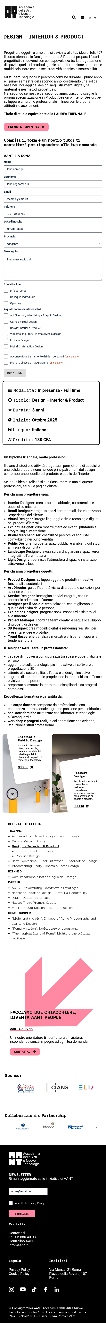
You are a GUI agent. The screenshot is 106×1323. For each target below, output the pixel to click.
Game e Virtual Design (23, 321)
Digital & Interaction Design (26, 346)
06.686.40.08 (25, 1234)
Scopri (26, 765)
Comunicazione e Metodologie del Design (44, 874)
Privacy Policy (19, 1267)
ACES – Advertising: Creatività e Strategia (45, 885)
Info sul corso (18, 290)
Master (14, 879)
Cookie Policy (19, 1271)
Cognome (10, 176)
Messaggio (11, 251)
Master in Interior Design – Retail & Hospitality (49, 890)
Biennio (15, 869)
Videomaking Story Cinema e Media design (35, 333)
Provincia (10, 236)
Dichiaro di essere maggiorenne (36, 363)
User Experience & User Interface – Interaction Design (54, 858)
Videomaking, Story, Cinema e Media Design (45, 863)
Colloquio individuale (22, 297)
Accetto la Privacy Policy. (30, 1200)
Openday (15, 303)
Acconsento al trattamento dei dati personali (44, 356)
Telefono (9, 206)
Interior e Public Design (35, 848)
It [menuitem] (90, 18)
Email (7, 191)
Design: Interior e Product (25, 328)
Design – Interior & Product (35, 844)
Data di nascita (13, 221)
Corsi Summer (19, 910)
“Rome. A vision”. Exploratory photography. (45, 926)
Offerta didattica (24, 821)
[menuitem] (92, 18)
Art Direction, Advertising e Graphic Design (35, 315)
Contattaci (25, 1049)
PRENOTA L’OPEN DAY (26, 127)
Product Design (28, 853)
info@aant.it (18, 1243)
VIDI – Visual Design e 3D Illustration (42, 905)
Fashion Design (19, 340)
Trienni (15, 828)
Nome (7, 161)
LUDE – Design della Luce (31, 895)
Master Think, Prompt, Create (34, 900)
